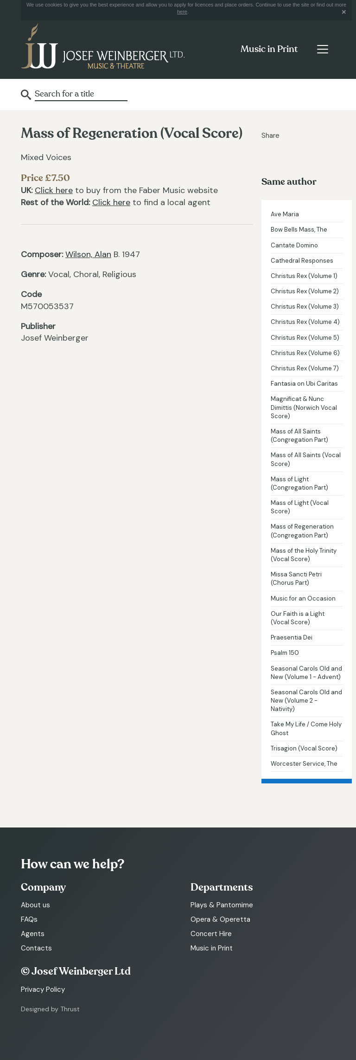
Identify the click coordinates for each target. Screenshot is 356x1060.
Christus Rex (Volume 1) (304, 276)
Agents (32, 933)
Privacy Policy (43, 989)
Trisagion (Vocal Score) (304, 748)
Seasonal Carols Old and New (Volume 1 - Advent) (306, 673)
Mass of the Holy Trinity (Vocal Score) (304, 555)
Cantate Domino (294, 245)
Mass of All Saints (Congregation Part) (299, 435)
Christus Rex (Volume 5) (305, 338)
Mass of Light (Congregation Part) (299, 483)
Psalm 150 (285, 653)
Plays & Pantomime (222, 905)
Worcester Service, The (304, 764)
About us (35, 905)
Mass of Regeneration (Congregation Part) (302, 531)
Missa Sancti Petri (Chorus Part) (296, 578)
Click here (54, 190)
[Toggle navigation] (322, 49)
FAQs (29, 919)
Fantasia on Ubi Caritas (304, 384)
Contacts (36, 948)
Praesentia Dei (291, 637)
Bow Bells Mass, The (299, 229)
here (182, 11)
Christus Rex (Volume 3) (305, 306)
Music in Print (269, 49)
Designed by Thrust (50, 1009)
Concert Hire (211, 933)
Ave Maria (285, 214)
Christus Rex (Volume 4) (305, 322)
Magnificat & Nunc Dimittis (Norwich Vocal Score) (304, 407)
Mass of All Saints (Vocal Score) (306, 459)
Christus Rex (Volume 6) (305, 353)
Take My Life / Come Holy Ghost (306, 728)
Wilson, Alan (88, 254)
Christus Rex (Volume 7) (305, 368)
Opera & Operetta (220, 919)
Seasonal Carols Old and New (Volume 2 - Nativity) (306, 700)
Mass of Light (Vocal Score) (300, 507)
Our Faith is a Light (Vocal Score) (297, 618)
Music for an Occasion (303, 598)
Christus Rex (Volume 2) (305, 291)
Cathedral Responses (302, 261)
